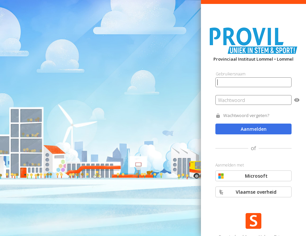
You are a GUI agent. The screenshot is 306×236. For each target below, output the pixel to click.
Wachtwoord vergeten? (246, 115)
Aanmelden (254, 129)
